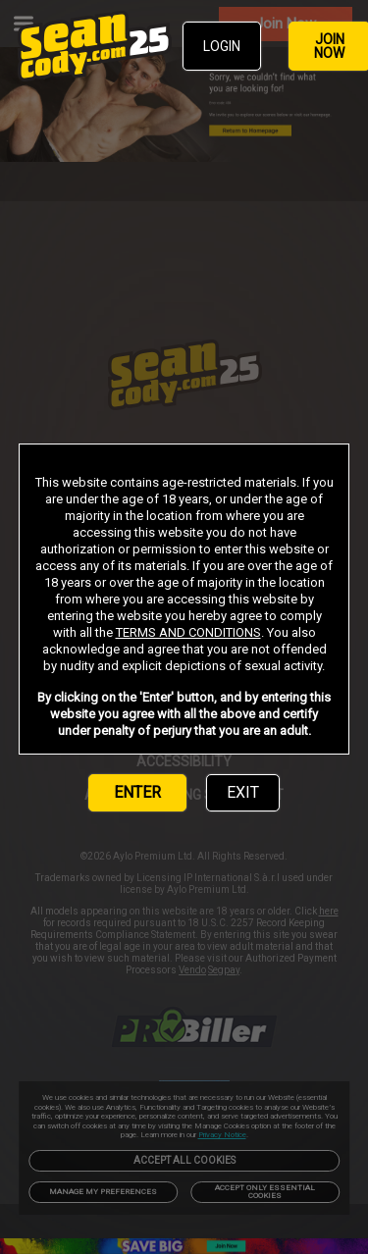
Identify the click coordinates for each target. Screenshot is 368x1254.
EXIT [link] (243, 792)
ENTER (137, 792)
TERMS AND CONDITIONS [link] (188, 632)
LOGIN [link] (221, 46)
